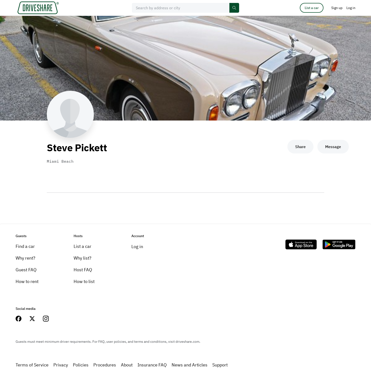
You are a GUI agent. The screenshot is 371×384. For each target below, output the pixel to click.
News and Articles (189, 365)
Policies (80, 365)
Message (333, 146)
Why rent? (25, 258)
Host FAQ (83, 270)
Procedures (104, 365)
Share (300, 146)
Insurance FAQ (152, 365)
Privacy (60, 365)
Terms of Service (32, 365)
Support (220, 365)
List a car (312, 8)
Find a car (25, 246)
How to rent (27, 281)
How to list (84, 281)
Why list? (82, 258)
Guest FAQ (26, 270)
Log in (137, 246)
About (127, 365)
